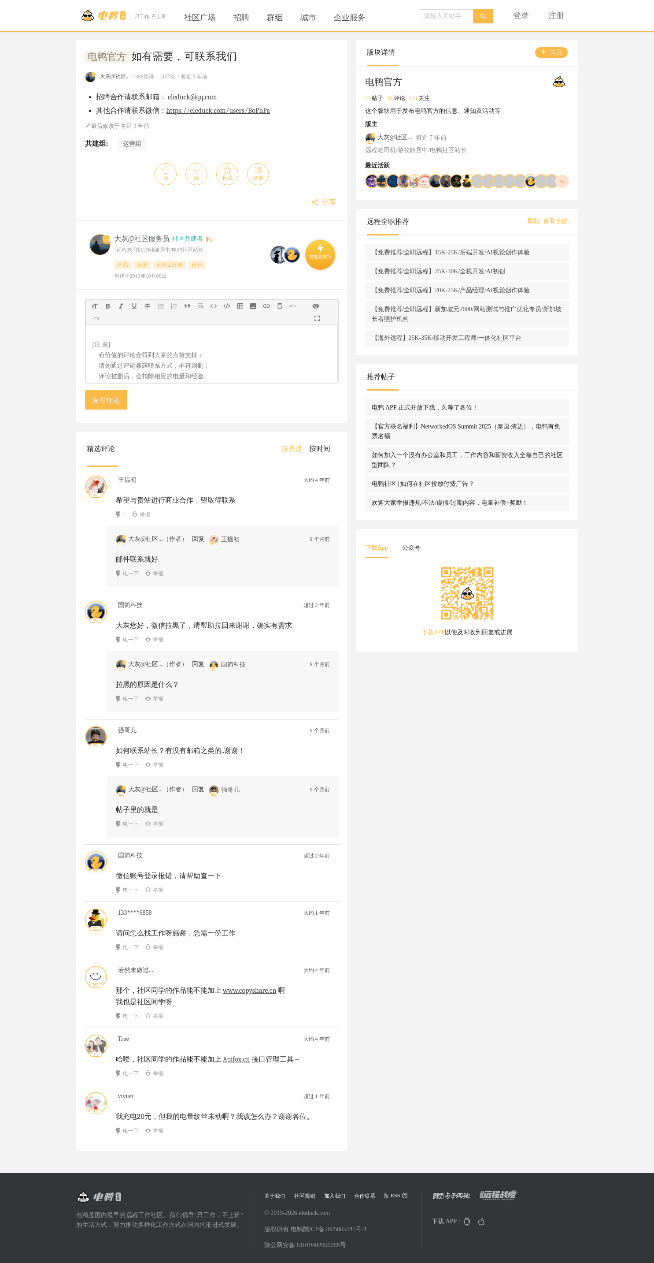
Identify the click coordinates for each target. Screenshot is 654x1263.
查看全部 (555, 230)
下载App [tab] (457, 625)
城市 (308, 17)
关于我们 (274, 1196)
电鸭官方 (107, 57)
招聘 (241, 17)
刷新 (533, 230)
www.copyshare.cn (250, 991)
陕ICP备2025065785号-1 (335, 1229)
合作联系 (364, 1196)
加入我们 (334, 1196)
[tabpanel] (507, 682)
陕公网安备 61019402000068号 (305, 1245)
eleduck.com (314, 1213)
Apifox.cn (236, 1059)
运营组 (132, 144)
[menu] (285, 17)
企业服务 (350, 17)
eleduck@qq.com (192, 97)
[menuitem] (200, 17)
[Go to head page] (123, 15)
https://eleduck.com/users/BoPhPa (218, 111)
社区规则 (304, 1196)
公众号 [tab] (492, 625)
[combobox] (446, 16)
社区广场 (200, 17)
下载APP (474, 710)
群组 (275, 17)
